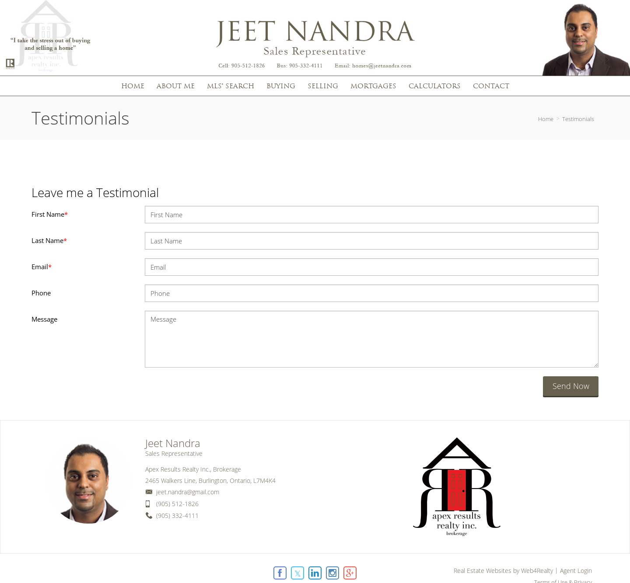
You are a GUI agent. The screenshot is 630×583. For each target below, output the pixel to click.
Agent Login (576, 570)
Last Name (49, 240)
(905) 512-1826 (177, 504)
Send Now (571, 386)
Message (44, 319)
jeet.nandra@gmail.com (187, 492)
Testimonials (578, 119)
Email (42, 266)
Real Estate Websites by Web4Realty (503, 570)
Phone (41, 292)
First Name (50, 214)
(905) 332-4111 (177, 515)
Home (545, 119)
